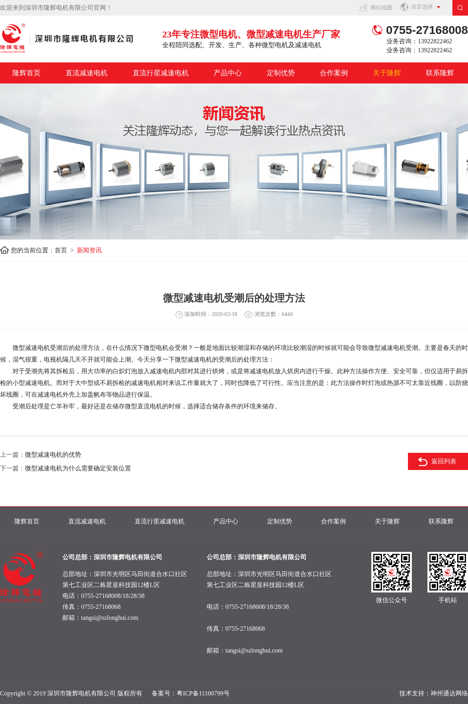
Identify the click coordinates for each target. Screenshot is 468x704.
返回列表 (443, 461)
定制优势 (281, 73)
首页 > (66, 250)
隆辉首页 (26, 73)
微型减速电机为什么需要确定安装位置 (78, 468)
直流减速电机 (87, 73)
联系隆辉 (440, 73)
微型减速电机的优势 (53, 454)
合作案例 (334, 73)
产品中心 (228, 73)
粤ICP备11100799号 (203, 693)
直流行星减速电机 (161, 73)
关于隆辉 (387, 73)
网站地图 (381, 8)
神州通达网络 (449, 693)
